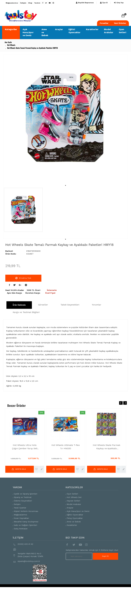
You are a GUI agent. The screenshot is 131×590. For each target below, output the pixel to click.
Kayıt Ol (105, 556)
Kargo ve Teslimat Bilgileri (26, 312)
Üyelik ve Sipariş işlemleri (25, 494)
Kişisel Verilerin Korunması (26, 511)
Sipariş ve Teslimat (22, 497)
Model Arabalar (108, 31)
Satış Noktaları (21, 528)
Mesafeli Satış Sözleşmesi (26, 521)
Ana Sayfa (8, 42)
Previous (121, 403)
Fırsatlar (104, 23)
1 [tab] (65, 182)
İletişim (23, 3)
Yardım (37, 3)
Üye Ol (103, 3)
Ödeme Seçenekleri (23, 501)
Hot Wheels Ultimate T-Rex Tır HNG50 (65, 447)
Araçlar (59, 29)
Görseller (43, 304)
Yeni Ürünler (120, 23)
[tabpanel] (64, 117)
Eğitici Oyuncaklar (74, 31)
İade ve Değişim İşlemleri (25, 525)
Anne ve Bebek (45, 32)
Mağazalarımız (12, 3)
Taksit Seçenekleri (70, 304)
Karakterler (92, 29)
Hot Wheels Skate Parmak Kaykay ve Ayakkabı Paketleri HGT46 (106, 447)
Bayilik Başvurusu (84, 3)
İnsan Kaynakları (21, 518)
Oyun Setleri (122, 31)
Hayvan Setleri (73, 501)
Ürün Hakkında (19, 304)
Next (125, 403)
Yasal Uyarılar (20, 508)
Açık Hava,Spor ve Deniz (28, 32)
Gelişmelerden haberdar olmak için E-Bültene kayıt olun (92, 550)
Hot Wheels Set (74, 497)
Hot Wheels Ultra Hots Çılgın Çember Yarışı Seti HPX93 (24, 447)
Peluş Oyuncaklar (75, 518)
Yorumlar (96, 304)
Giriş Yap (118, 3)
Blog (30, 3)
